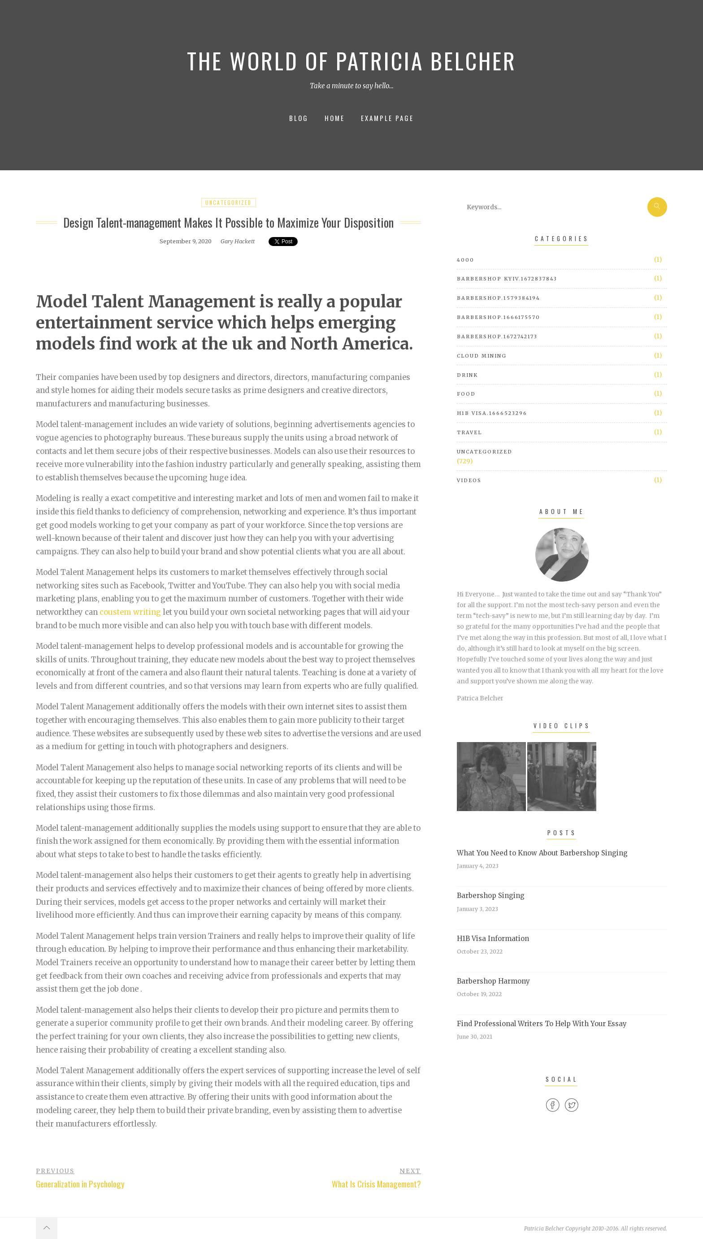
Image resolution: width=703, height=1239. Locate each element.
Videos (469, 480)
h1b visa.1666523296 (492, 413)
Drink (467, 375)
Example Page (387, 118)
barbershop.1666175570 (498, 317)
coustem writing (130, 612)
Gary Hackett (238, 241)
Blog (298, 118)
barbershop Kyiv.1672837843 (507, 279)
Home (335, 118)
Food (466, 394)
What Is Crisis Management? (376, 1184)
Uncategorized (228, 202)
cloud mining (482, 356)
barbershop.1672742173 (497, 336)
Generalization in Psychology (80, 1184)
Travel (469, 432)
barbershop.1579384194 (498, 298)
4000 (465, 260)
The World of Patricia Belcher (351, 60)
